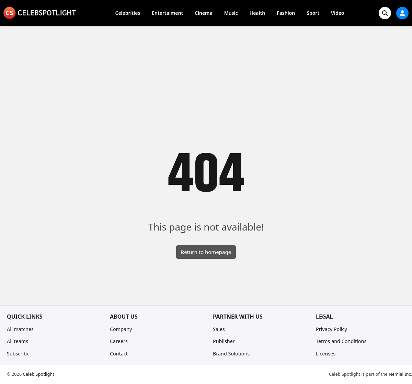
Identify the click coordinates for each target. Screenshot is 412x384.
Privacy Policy (331, 329)
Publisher (224, 341)
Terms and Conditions (341, 341)
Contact (119, 353)
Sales (219, 329)
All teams (17, 341)
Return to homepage (206, 251)
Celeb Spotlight (38, 374)
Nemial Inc (400, 374)
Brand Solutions (231, 353)
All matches (20, 329)
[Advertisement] (206, 77)
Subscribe (18, 353)
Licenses (325, 353)
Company (121, 329)
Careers (119, 341)
